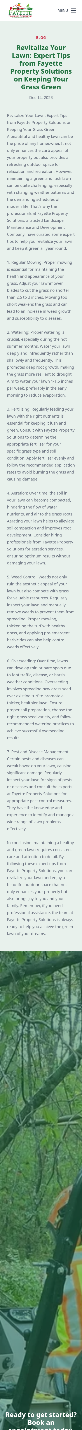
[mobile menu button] (73, 10)
